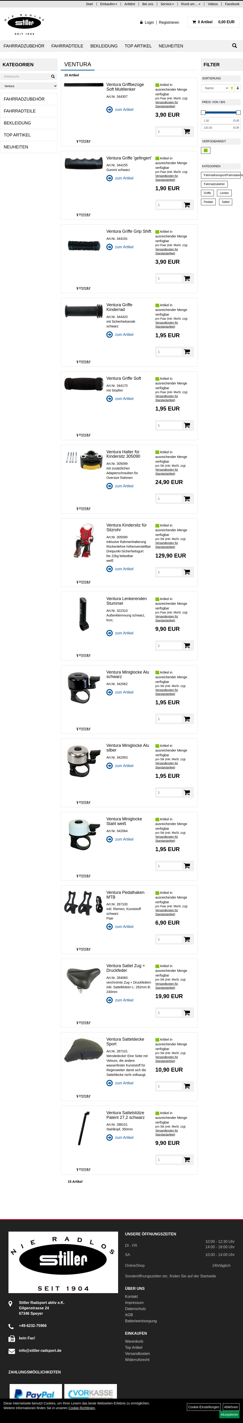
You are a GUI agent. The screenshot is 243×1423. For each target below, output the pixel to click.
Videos (213, 4)
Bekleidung (104, 46)
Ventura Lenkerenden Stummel (126, 601)
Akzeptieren (229, 1414)
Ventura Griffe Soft (123, 378)
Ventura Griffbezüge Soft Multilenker (125, 87)
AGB (129, 1315)
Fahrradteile (67, 46)
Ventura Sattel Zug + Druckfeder (125, 968)
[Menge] (169, 131)
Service (167, 4)
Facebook (232, 4)
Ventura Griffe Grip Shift (128, 231)
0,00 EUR (213, 22)
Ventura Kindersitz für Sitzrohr (126, 527)
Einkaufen (108, 4)
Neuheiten (171, 46)
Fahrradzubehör (24, 46)
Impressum (134, 1303)
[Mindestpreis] (216, 120)
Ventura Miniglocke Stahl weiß (124, 821)
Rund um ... (191, 4)
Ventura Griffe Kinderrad (119, 307)
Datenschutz (135, 1309)
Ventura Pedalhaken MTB (125, 895)
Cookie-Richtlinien (82, 1408)
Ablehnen (231, 1407)
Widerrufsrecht (137, 1360)
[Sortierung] (215, 88)
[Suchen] (234, 46)
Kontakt (131, 1297)
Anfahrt (129, 4)
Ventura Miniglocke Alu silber (127, 747)
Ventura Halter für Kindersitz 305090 (123, 454)
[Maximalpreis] (216, 127)
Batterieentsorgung (141, 1321)
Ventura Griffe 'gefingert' (129, 158)
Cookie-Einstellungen (203, 1407)
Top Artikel (138, 46)
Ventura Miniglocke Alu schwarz (127, 674)
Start (89, 4)
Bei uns (147, 4)
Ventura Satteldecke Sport (125, 1041)
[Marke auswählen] (28, 86)
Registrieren (169, 22)
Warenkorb (134, 1341)
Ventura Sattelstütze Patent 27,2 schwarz (125, 1115)
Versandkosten (137, 1354)
